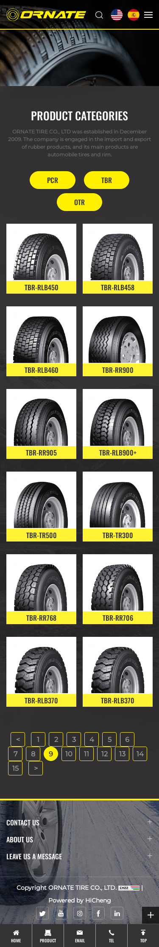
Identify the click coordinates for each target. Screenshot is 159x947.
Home (16, 940)
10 (69, 754)
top (143, 940)
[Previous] (18, 739)
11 (86, 754)
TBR (106, 180)
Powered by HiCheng (79, 900)
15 (15, 768)
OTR (79, 202)
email (80, 940)
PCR (52, 180)
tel (111, 940)
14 (140, 754)
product (48, 940)
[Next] (35, 768)
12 (104, 754)
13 (122, 754)
